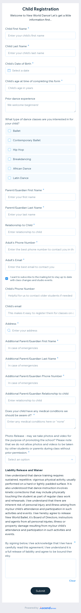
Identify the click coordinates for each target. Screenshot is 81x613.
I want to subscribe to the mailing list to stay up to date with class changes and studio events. (41, 278)
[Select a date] (42, 70)
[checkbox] (40, 131)
